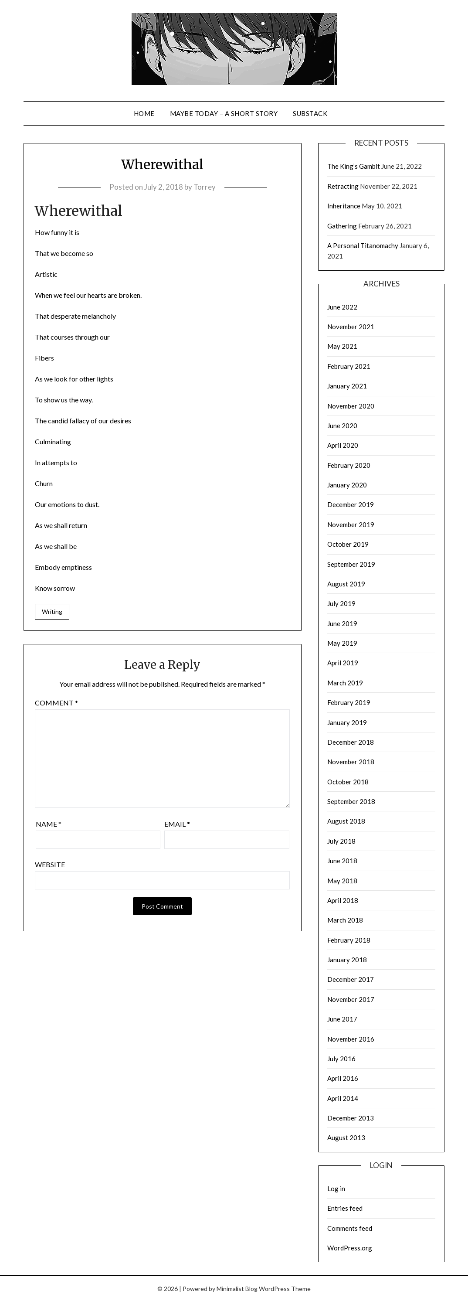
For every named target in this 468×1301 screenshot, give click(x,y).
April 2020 (342, 445)
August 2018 (346, 821)
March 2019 (345, 683)
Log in (336, 1188)
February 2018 (348, 940)
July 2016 (341, 1059)
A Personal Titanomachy (362, 245)
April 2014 (342, 1098)
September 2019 (351, 564)
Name (48, 824)
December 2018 (350, 742)
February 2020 (348, 465)
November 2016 (350, 1039)
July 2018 (341, 841)
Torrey (204, 186)
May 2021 (342, 346)
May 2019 (342, 643)
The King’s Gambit (353, 166)
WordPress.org (349, 1248)
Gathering (342, 226)
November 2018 (350, 762)
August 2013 (346, 1137)
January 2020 (347, 485)
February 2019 (348, 702)
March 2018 (345, 920)
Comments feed (349, 1228)
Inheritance (343, 206)
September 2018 (351, 801)
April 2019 (342, 663)
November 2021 (350, 326)
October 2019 (348, 544)
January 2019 (347, 722)
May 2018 (342, 881)
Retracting (343, 186)
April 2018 (342, 900)
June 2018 (342, 861)
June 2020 (342, 425)
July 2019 (341, 603)
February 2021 (348, 366)
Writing (52, 611)
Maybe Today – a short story (224, 113)
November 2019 (350, 524)
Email (177, 824)
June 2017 (342, 1019)
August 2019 (346, 584)
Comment (56, 703)
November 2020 (350, 406)
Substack (310, 113)
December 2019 (350, 504)
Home (144, 113)
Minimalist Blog (237, 1288)
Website (50, 865)
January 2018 (347, 960)
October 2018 (348, 782)
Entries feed (345, 1208)
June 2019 (342, 623)
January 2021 (347, 386)
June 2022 (342, 307)
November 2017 (350, 999)
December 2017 (350, 979)
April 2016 (342, 1078)
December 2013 (350, 1118)
